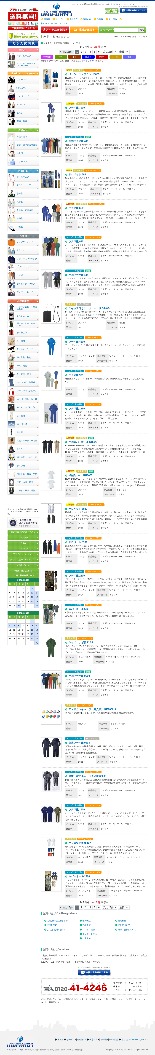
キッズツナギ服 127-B (81, 642)
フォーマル (22, 79)
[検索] (126, 30)
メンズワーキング (25, 242)
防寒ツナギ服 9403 (79, 742)
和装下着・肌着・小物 (27, 474)
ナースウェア (23, 177)
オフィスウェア (24, 56)
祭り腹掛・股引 (24, 374)
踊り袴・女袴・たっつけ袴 (27, 324)
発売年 (102, 57)
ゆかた (20, 449)
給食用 (20, 153)
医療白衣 (87, 19)
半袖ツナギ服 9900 (79, 676)
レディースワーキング (27, 259)
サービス (60, 19)
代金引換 (87, 938)
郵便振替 (87, 925)
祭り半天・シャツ (25, 349)
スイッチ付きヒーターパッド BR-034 (90, 308)
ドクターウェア (24, 185)
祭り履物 (21, 415)
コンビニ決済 (89, 929)
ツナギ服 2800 (77, 575)
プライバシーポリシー (23, 554)
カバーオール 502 (78, 609)
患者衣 (20, 202)
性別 (61, 57)
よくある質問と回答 (56, 929)
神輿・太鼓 (22, 366)
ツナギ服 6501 (77, 208)
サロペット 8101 (78, 542)
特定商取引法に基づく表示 (23, 532)
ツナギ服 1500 (77, 809)
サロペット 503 (77, 174)
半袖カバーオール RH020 (83, 442)
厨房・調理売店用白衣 (27, 145)
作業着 (100, 19)
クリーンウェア (24, 161)
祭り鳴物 (21, 341)
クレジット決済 (90, 934)
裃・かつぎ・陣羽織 (26, 382)
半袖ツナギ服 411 (78, 141)
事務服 (47, 19)
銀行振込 (87, 920)
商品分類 (47, 57)
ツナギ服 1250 (77, 408)
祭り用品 (113, 19)
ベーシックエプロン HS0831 (85, 74)
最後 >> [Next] (123, 51)
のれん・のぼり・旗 (26, 407)
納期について (124, 925)
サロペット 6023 (78, 508)
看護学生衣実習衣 (25, 210)
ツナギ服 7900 (77, 107)
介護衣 (20, 227)
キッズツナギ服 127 (80, 843)
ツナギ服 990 (76, 241)
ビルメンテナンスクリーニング (25, 267)
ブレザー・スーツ (25, 292)
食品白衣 (73, 19)
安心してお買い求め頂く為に (23, 559)
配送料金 (122, 920)
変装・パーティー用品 (27, 440)
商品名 (88, 57)
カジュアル (21, 88)
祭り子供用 (22, 332)
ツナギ (20, 275)
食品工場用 (22, 136)
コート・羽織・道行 (26, 490)
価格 (129, 57)
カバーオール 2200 (79, 876)
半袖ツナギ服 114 (78, 275)
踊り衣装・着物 (24, 357)
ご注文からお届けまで (57, 920)
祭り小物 (21, 465)
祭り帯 (20, 432)
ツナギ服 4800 (77, 341)
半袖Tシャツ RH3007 (81, 475)
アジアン (21, 104)
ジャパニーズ (23, 96)
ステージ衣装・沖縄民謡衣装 (27, 308)
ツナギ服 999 (76, 375)
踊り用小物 (22, 424)
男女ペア (21, 250)
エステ (20, 113)
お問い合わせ (23, 565)
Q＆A (23, 543)
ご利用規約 (23, 548)
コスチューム (23, 316)
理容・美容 (22, 121)
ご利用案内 (52, 925)
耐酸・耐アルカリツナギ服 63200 (87, 776)
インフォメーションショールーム (26, 64)
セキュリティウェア (26, 284)
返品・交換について (127, 929)
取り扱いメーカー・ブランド (54, 23)
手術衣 (20, 193)
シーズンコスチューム (27, 391)
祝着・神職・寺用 (25, 482)
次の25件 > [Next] (109, 51)
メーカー (116, 57)
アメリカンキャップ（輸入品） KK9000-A (92, 709)
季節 (74, 57)
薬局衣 (20, 218)
